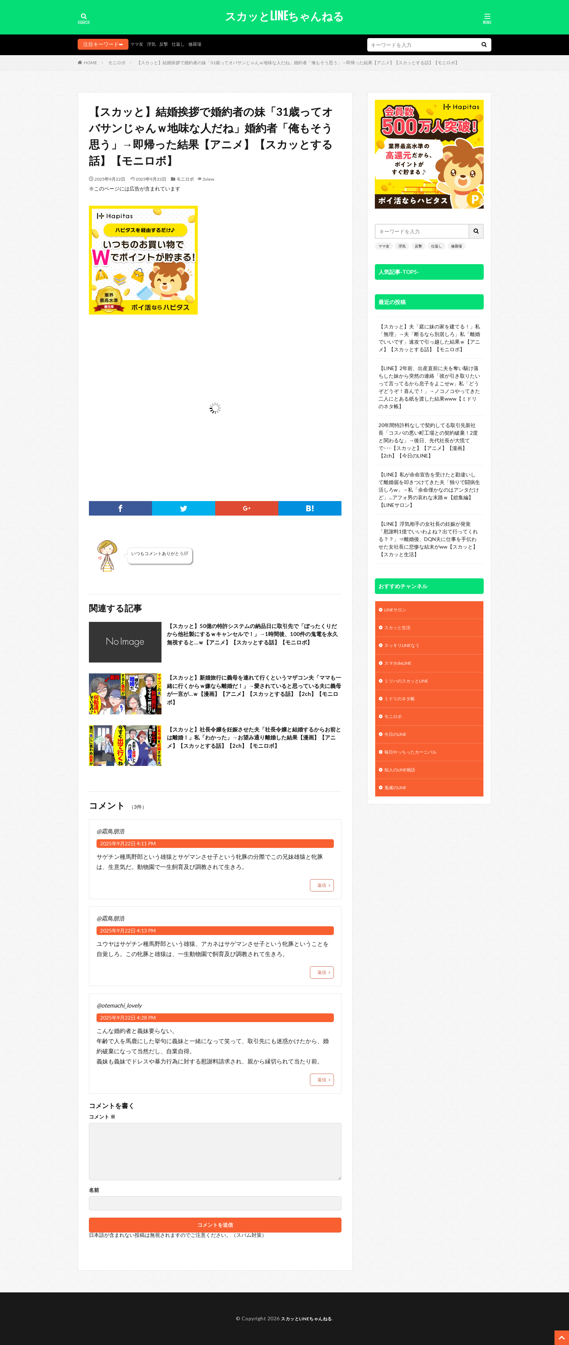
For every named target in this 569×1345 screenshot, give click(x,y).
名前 (94, 1190)
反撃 (168, 44)
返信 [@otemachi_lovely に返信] (322, 1079)
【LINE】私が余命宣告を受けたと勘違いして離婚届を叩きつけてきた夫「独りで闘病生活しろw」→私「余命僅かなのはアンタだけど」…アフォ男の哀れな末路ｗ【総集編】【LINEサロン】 (429, 489)
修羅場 (203, 44)
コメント (102, 1116)
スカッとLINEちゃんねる (284, 16)
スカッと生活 (400, 629)
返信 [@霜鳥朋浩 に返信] (322, 885)
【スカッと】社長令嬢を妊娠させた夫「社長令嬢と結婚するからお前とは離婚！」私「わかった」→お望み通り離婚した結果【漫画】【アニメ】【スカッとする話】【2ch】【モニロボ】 (252, 744)
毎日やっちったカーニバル (414, 761)
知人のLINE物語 (402, 780)
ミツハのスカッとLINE (410, 686)
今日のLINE (397, 742)
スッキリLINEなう (405, 648)
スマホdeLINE (400, 667)
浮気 (154, 44)
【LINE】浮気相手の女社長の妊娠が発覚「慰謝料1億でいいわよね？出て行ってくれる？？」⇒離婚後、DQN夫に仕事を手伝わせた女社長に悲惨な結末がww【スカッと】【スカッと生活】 (428, 539)
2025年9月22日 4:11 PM (128, 843)
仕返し (184, 44)
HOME (90, 62)
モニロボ (117, 62)
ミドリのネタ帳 (402, 705)
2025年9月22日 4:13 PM (128, 930)
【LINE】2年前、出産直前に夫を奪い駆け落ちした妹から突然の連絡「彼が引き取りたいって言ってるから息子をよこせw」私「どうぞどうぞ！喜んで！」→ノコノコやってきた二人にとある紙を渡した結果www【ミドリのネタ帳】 (429, 387)
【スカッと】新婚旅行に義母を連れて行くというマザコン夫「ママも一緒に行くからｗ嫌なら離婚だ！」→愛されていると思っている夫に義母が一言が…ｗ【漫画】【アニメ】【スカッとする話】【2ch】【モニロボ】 (252, 693)
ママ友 (138, 44)
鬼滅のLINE (397, 799)
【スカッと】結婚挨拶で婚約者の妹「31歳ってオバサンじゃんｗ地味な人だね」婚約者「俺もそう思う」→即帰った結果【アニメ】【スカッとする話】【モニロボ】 (297, 62)
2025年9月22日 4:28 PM (128, 1017)
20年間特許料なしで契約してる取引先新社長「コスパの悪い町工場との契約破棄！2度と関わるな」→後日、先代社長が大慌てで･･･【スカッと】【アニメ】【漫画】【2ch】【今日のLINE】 (428, 440)
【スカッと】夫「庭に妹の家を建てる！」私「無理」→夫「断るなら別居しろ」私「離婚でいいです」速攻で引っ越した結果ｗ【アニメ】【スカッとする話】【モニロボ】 (429, 337)
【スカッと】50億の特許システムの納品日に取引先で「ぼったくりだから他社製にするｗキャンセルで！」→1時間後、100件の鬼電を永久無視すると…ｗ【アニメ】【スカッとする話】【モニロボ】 (253, 641)
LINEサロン (397, 610)
